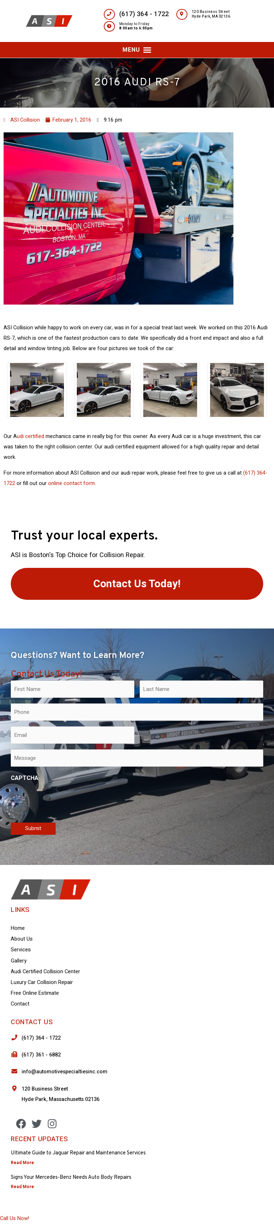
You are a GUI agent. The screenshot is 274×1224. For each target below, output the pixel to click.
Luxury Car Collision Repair (42, 982)
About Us (22, 939)
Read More (22, 1162)
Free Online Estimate (35, 993)
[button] (137, 50)
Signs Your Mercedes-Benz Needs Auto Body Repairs (71, 1177)
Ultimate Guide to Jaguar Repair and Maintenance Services (78, 1153)
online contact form (71, 483)
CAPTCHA (24, 778)
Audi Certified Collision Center (45, 971)
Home (18, 928)
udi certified (30, 436)
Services (21, 950)
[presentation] (65, 801)
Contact (20, 1004)
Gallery (19, 961)
